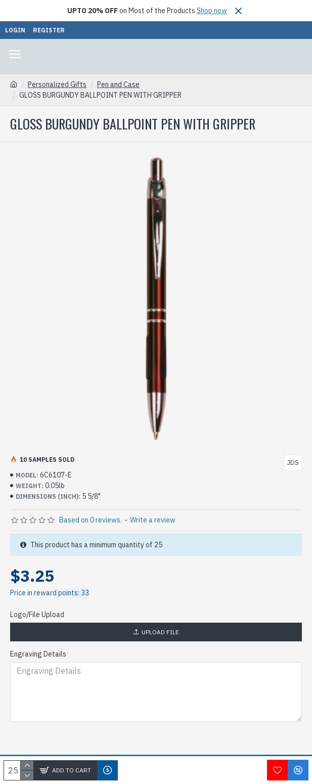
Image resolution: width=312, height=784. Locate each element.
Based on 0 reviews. (90, 520)
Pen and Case (118, 84)
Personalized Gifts (57, 84)
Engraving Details (38, 654)
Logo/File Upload (37, 614)
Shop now (212, 10)
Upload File (156, 632)
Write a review (152, 520)
